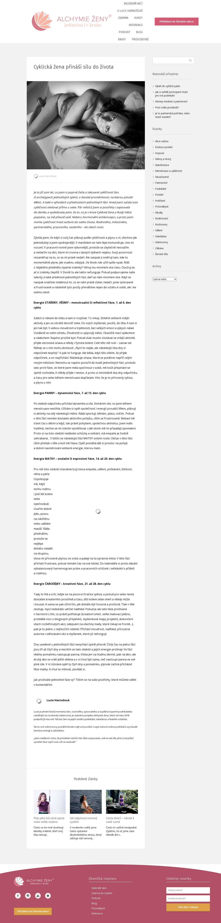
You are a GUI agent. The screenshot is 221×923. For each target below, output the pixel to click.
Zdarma (123, 17)
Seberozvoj (161, 242)
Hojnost (159, 153)
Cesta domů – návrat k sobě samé (120, 820)
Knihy (122, 39)
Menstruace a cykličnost (168, 170)
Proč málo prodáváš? (167, 107)
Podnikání (160, 188)
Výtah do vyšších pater (167, 86)
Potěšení (160, 200)
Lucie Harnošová (45, 176)
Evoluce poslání (163, 147)
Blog (139, 32)
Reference (136, 25)
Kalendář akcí (133, 3)
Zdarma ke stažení (102, 893)
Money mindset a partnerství (171, 101)
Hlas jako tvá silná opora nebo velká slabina (49, 820)
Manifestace (162, 165)
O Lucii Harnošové (130, 10)
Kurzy (138, 17)
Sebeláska (160, 236)
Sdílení (158, 230)
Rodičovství (161, 218)
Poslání (159, 194)
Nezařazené (162, 177)
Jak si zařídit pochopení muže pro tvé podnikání (171, 93)
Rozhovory (161, 224)
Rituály (159, 212)
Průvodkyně (140, 39)
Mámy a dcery (163, 159)
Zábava (159, 248)
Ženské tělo (161, 254)
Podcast (124, 32)
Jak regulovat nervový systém (83, 820)
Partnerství (161, 182)
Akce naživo (162, 141)
